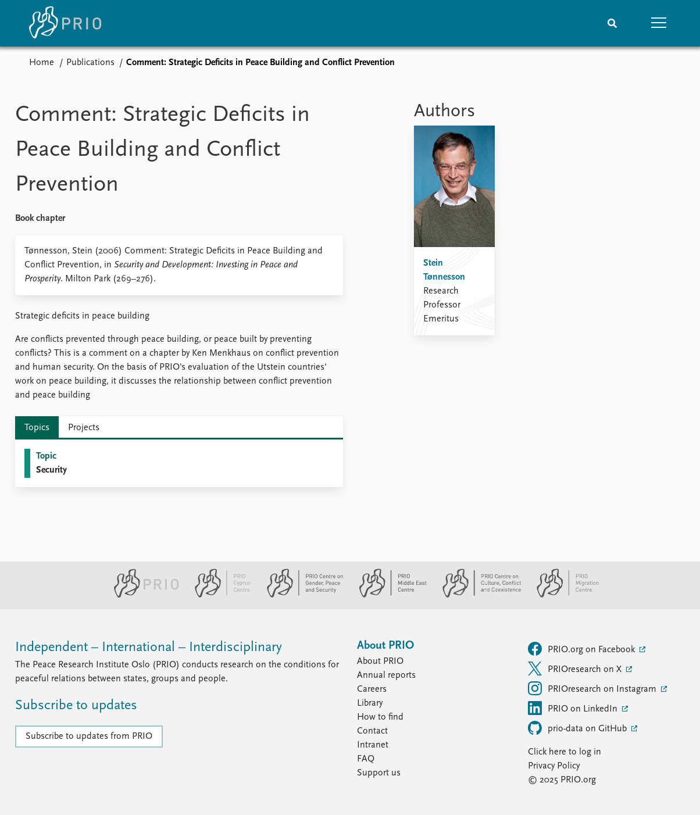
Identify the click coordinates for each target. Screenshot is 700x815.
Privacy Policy (554, 766)
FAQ (365, 759)
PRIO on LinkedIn (574, 708)
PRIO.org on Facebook (582, 649)
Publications (90, 62)
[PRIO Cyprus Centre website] (218, 595)
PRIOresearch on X (576, 668)
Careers (372, 689)
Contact (372, 731)
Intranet (372, 745)
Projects (83, 427)
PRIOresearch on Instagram (593, 688)
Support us (379, 773)
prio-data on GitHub (578, 728)
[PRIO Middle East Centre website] (388, 595)
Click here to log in (564, 752)
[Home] (65, 23)
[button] (658, 23)
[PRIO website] (141, 595)
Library (370, 703)
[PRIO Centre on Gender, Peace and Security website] (300, 595)
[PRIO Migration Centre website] (561, 595)
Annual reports (386, 675)
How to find (380, 717)
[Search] (612, 23)
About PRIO (380, 661)
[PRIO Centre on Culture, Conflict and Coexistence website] (477, 595)
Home (41, 62)
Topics (36, 427)
